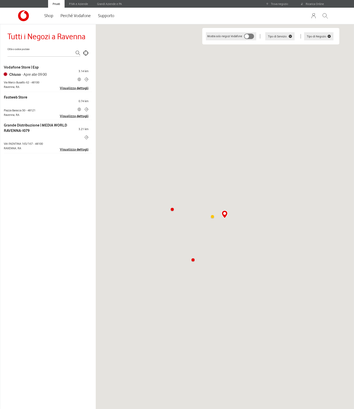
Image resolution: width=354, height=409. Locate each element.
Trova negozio (277, 4)
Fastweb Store (15, 97)
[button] (193, 260)
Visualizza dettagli (74, 88)
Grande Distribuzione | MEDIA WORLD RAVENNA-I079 (35, 128)
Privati (56, 4)
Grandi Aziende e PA (109, 4)
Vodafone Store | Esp (21, 67)
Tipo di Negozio (319, 36)
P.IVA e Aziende (78, 4)
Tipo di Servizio (280, 36)
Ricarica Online (312, 4)
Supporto (106, 15)
